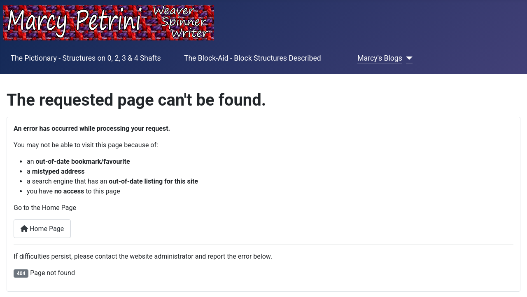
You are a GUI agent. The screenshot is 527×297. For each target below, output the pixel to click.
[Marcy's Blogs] (407, 58)
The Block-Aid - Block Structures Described (252, 58)
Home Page (42, 229)
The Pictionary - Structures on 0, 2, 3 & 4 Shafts (86, 58)
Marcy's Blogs (379, 58)
